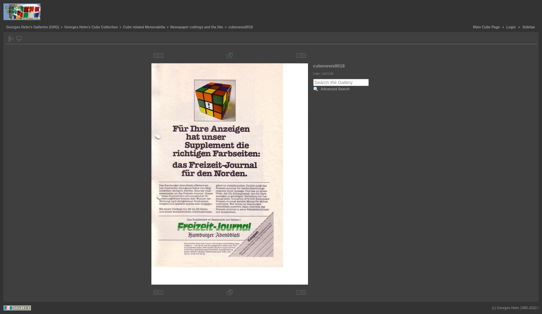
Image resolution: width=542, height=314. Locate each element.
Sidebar (528, 27)
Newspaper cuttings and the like (196, 27)
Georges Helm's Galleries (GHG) (32, 27)
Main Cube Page (486, 27)
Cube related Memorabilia (144, 27)
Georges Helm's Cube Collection (91, 27)
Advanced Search (335, 89)
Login (511, 27)
